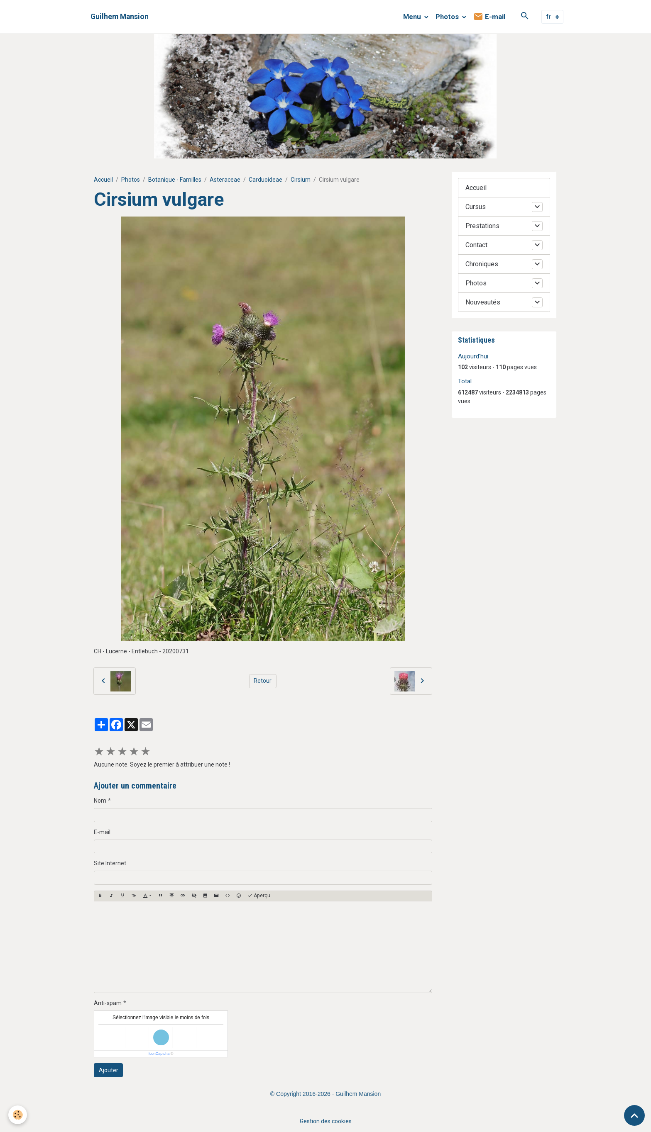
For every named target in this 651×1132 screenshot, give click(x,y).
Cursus (475, 207)
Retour (263, 680)
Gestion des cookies (326, 1121)
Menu (413, 16)
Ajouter (108, 1070)
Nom (100, 800)
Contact (476, 245)
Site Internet (110, 863)
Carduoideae (265, 179)
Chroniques (481, 264)
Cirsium (301, 179)
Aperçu (258, 896)
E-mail (489, 16)
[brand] (120, 17)
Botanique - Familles (174, 179)
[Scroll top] (634, 1115)
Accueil (103, 179)
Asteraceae (225, 179)
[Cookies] (17, 1114)
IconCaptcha (159, 1054)
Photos (448, 16)
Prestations (482, 226)
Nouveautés (482, 302)
